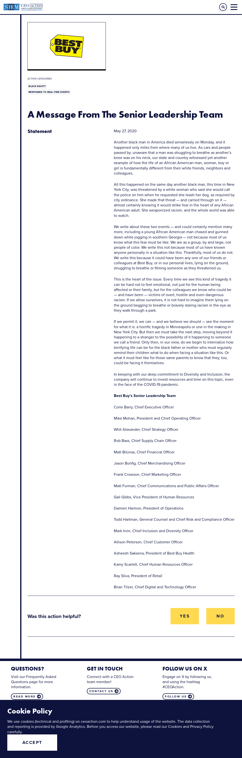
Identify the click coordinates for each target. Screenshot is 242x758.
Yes (185, 616)
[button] (223, 7)
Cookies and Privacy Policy (191, 726)
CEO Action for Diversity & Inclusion (62, 7)
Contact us (101, 691)
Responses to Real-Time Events (49, 92)
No (220, 616)
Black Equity (37, 86)
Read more (24, 696)
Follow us (176, 696)
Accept (32, 742)
